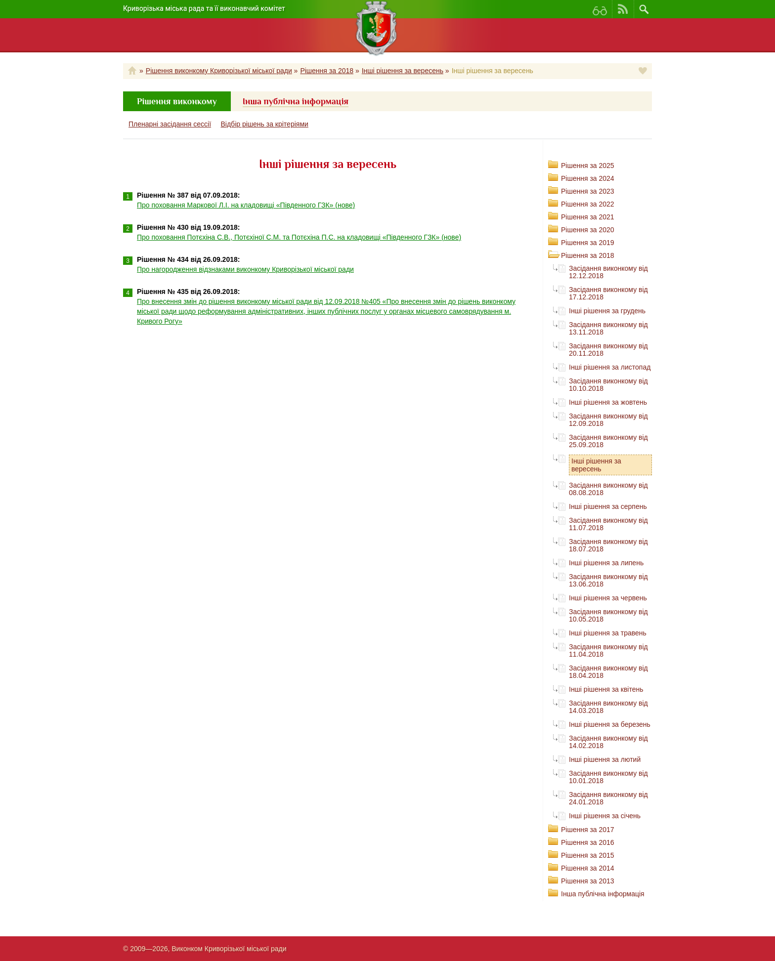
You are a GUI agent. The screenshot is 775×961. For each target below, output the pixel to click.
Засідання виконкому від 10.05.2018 (608, 615)
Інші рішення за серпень (608, 506)
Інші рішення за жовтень (608, 402)
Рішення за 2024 (587, 178)
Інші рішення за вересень (402, 71)
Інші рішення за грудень (607, 311)
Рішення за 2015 (587, 855)
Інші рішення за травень (607, 633)
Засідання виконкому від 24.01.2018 (608, 798)
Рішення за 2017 (587, 830)
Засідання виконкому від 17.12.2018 (608, 293)
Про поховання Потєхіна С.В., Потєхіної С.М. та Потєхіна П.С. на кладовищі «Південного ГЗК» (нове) (299, 237)
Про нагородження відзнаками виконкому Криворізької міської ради (245, 269)
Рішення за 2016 (587, 842)
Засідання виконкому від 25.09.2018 (608, 441)
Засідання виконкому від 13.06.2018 (608, 580)
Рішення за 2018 (326, 71)
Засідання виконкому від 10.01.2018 (608, 777)
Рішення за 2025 (587, 165)
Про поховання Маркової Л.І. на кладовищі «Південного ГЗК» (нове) (246, 205)
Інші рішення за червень (608, 598)
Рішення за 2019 (587, 243)
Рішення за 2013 (587, 881)
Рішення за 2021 (587, 217)
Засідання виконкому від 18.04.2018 (608, 671)
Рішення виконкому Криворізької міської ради (219, 71)
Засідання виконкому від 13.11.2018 (608, 328)
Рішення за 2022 (587, 204)
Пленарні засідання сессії (170, 124)
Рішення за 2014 (587, 868)
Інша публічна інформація (603, 894)
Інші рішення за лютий (605, 759)
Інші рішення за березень (609, 724)
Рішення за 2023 (587, 191)
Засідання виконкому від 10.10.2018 (608, 384)
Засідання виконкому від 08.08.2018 (608, 489)
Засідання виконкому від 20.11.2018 (608, 349)
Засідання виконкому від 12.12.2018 (608, 272)
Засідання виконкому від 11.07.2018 (608, 524)
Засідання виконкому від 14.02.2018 (608, 742)
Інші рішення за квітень (606, 689)
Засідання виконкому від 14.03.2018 (608, 706)
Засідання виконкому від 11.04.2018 (608, 650)
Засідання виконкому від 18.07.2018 (608, 545)
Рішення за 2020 (587, 230)
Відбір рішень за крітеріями (264, 124)
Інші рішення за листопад (609, 367)
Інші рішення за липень (606, 563)
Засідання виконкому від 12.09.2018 (608, 419)
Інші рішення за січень (605, 816)
